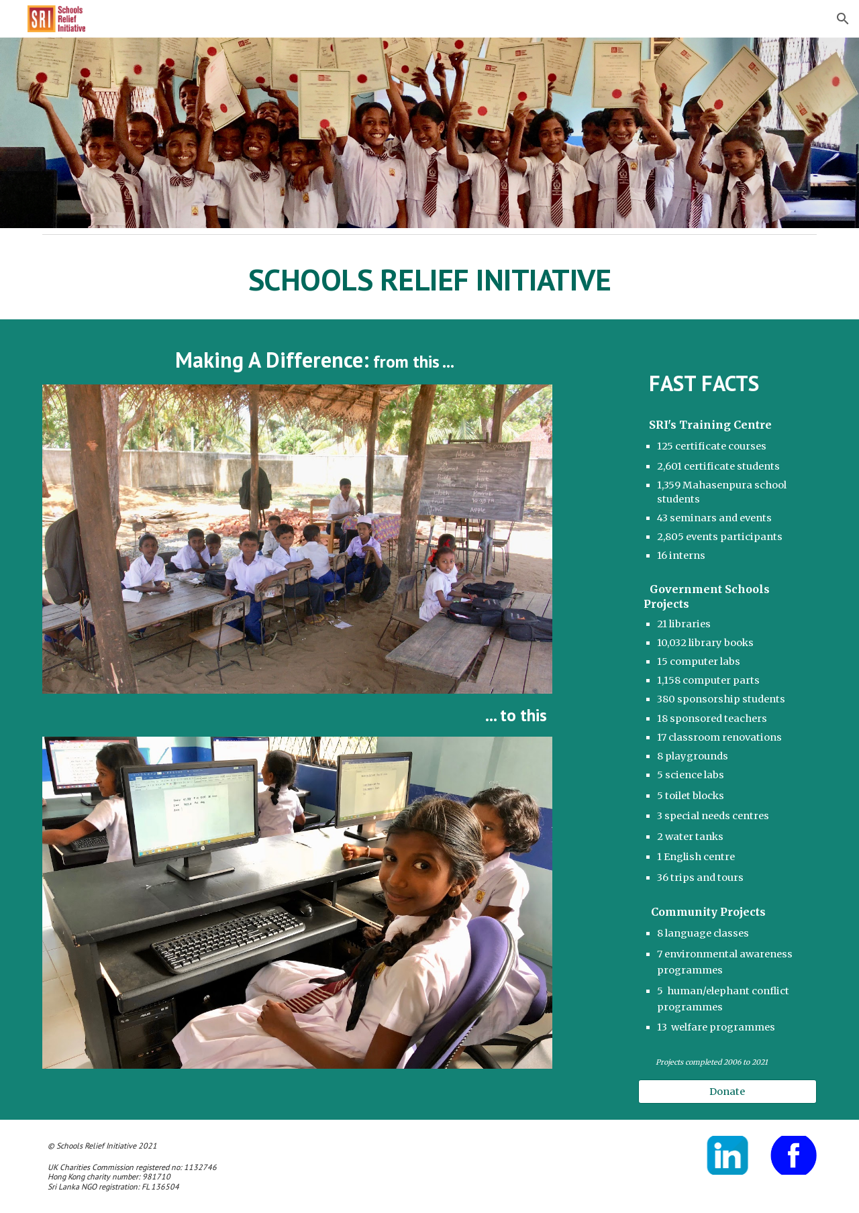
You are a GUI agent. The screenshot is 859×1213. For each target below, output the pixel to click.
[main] (429, 279)
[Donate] (727, 1091)
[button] (843, 19)
